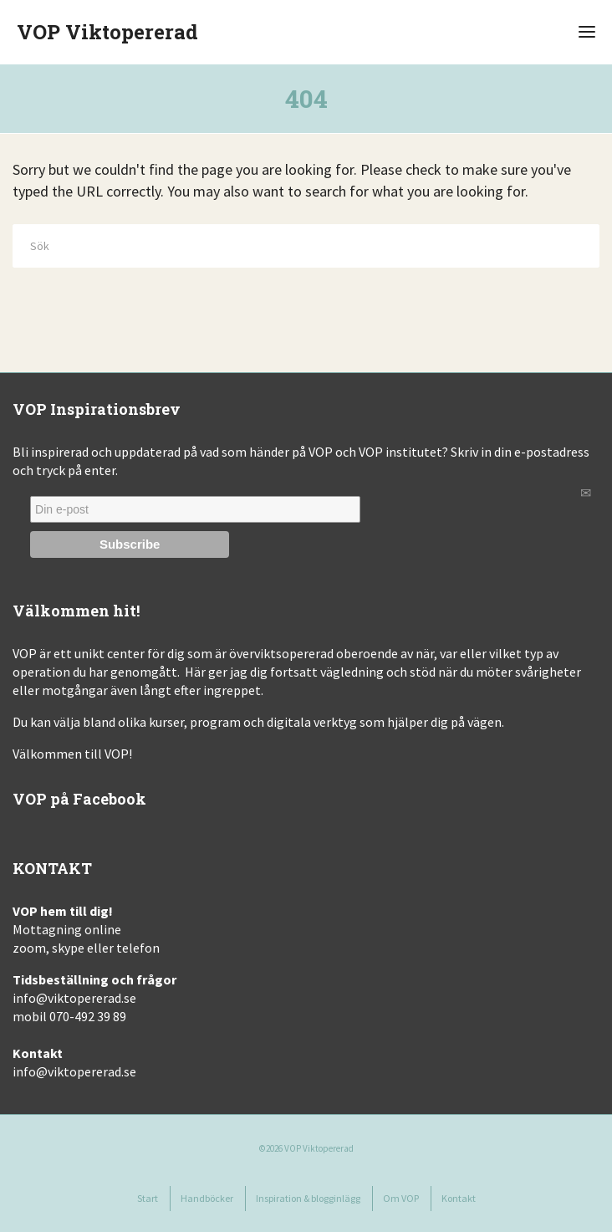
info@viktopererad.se (74, 997)
